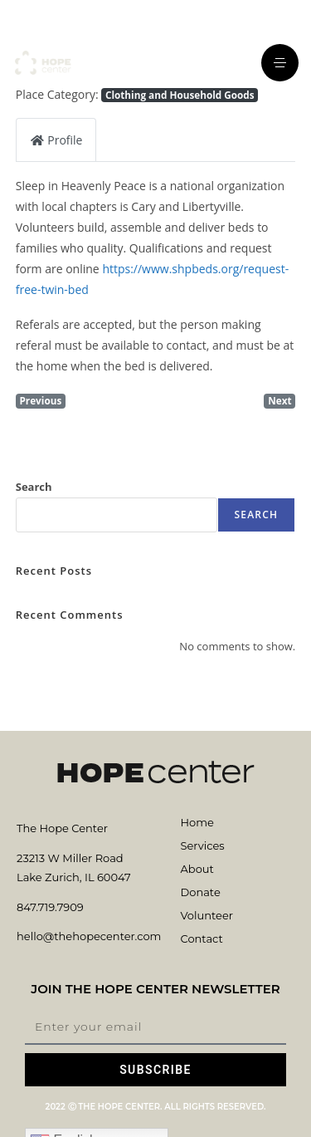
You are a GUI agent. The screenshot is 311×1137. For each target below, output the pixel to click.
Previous (40, 400)
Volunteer (207, 915)
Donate (201, 892)
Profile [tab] (56, 140)
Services (203, 845)
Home (197, 822)
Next (279, 400)
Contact (202, 938)
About (197, 868)
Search (34, 486)
